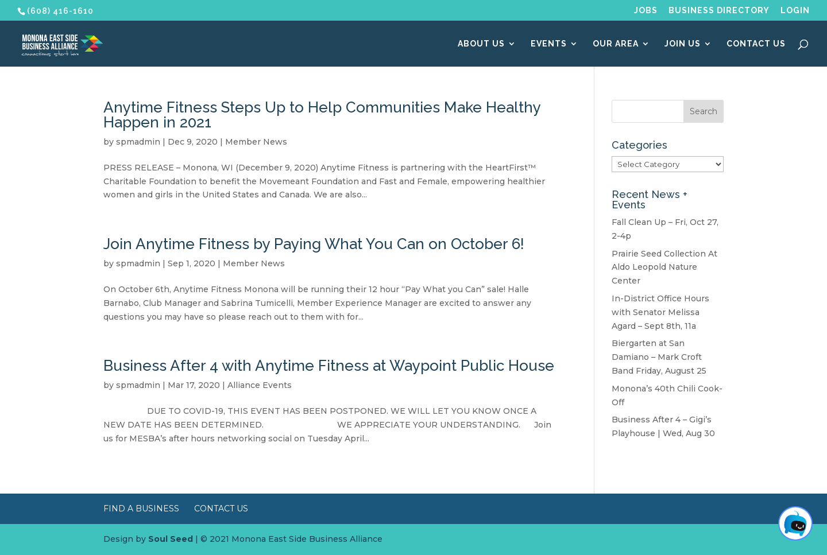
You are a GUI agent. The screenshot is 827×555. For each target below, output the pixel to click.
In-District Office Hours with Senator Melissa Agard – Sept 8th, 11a (660, 312)
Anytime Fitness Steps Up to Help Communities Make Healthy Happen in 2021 (321, 115)
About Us (481, 44)
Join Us (682, 44)
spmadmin (138, 142)
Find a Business (141, 508)
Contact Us (756, 44)
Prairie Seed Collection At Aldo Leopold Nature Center (664, 267)
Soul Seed (170, 539)
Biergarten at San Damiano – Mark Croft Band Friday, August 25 (659, 357)
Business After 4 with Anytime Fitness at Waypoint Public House (328, 365)
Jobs (646, 10)
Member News (256, 142)
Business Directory (719, 10)
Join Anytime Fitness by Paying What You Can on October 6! (313, 244)
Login (795, 10)
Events (549, 44)
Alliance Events (259, 385)
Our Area (616, 44)
